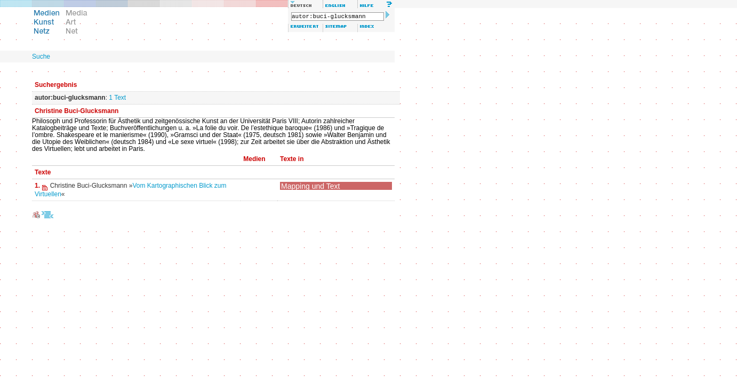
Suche (41, 56)
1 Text (117, 97)
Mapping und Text (310, 186)
